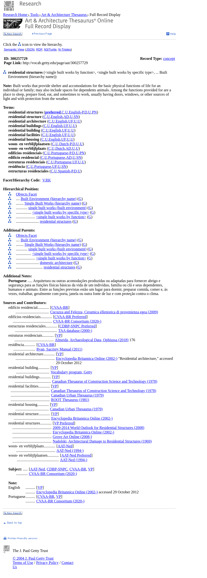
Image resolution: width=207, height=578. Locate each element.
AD (66, 117)
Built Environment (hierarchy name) (48, 199)
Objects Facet (26, 194)
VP (58, 335)
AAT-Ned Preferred (76, 455)
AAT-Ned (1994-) (70, 451)
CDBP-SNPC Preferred (77, 326)
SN (76, 117)
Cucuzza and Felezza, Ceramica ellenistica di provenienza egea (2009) (104, 312)
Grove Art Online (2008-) (72, 437)
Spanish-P (65, 171)
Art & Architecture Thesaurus (64, 15)
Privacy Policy (47, 563)
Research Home (15, 15)
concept (169, 59)
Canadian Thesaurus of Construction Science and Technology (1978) (104, 381)
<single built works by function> (61, 217)
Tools (34, 15)
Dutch (60, 148)
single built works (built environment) (57, 208)
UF (70, 121)
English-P (76, 112)
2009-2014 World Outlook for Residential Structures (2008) (98, 428)
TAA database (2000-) (75, 331)
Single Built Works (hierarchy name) (53, 203)
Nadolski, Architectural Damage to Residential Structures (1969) (102, 441)
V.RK (46, 180)
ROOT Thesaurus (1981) (70, 400)
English (57, 117)
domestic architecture (56, 263)
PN (94, 112)
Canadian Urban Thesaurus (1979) (77, 395)
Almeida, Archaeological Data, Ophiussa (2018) (91, 340)
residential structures (56, 221)
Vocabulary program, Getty (71, 372)
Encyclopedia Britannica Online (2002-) (86, 358)
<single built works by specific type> (60, 212)
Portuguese (56, 157)
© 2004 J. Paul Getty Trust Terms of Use (33, 560)
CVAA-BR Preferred (70, 317)
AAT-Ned (65, 446)
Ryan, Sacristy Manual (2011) (59, 349)
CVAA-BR (60, 307)
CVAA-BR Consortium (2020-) (77, 321)
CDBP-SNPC (57, 469)
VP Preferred (64, 423)
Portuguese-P (61, 153)
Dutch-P (65, 144)
